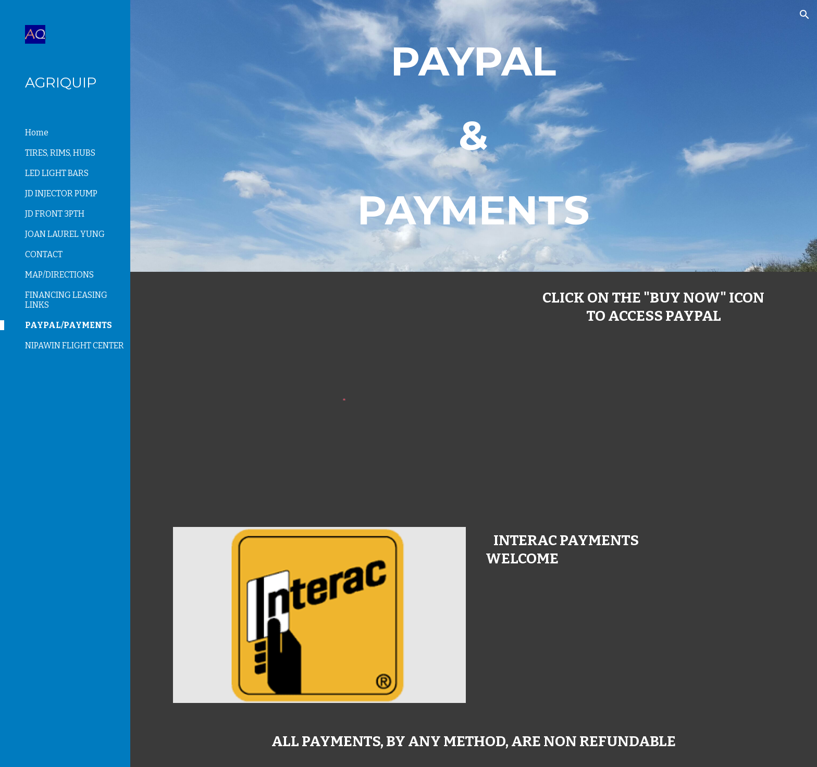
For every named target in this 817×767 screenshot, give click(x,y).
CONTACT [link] (44, 254)
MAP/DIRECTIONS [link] (59, 275)
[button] (804, 14)
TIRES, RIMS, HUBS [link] (60, 153)
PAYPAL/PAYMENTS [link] (68, 325)
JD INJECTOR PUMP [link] (61, 193)
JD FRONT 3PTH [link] (54, 214)
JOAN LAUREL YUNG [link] (65, 234)
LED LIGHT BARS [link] (57, 173)
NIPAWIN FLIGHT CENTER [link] (74, 345)
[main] (474, 136)
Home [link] (36, 132)
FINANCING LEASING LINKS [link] (66, 300)
